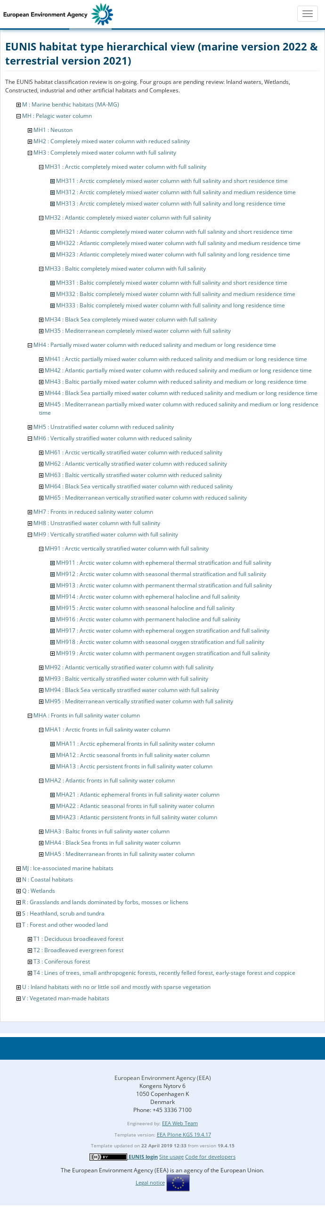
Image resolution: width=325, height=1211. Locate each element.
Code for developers (210, 1156)
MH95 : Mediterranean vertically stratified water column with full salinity (139, 701)
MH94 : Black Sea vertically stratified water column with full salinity (132, 690)
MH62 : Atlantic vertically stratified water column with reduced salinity (136, 464)
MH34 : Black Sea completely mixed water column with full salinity (131, 319)
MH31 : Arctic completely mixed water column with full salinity (125, 167)
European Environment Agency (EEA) (162, 1078)
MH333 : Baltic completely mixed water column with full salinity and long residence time (170, 305)
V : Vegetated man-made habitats (65, 998)
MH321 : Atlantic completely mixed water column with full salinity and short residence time (174, 232)
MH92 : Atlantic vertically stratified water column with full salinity (129, 667)
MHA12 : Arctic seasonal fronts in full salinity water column (133, 755)
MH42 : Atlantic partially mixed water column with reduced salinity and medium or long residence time (178, 370)
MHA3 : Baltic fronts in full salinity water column (107, 831)
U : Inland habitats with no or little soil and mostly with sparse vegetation (116, 987)
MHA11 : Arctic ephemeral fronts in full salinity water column (135, 744)
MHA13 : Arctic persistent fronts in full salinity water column (134, 766)
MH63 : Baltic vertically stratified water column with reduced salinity (133, 475)
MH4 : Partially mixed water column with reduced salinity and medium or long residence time (154, 345)
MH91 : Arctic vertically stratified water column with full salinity (127, 548)
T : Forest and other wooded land (65, 925)
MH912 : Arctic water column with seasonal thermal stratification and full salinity (161, 574)
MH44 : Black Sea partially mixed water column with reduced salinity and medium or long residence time (181, 393)
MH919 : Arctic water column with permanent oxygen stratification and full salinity (163, 653)
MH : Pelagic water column (57, 116)
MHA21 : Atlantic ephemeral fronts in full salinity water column (137, 795)
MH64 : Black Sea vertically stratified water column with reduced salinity (139, 486)
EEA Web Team (180, 1123)
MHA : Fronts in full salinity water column (86, 715)
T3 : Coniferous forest (61, 961)
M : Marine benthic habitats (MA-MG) (70, 104)
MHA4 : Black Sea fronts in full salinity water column (112, 843)
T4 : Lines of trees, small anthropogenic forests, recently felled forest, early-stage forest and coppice (164, 973)
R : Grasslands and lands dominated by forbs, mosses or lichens (105, 902)
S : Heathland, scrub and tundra (63, 913)
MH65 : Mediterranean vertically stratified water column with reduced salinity (146, 498)
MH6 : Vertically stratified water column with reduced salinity (112, 438)
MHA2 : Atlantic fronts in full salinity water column (110, 780)
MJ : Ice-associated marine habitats (68, 868)
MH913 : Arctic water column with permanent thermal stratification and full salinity (164, 585)
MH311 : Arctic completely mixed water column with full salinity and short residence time (172, 181)
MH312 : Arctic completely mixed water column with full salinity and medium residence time (176, 192)
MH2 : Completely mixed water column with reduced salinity (111, 141)
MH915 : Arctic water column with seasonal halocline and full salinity (145, 608)
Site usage (171, 1156)
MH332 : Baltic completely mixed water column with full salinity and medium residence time (175, 294)
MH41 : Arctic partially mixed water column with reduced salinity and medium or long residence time (176, 359)
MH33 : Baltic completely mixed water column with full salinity (125, 268)
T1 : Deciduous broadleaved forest (78, 939)
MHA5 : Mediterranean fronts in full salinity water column (120, 854)
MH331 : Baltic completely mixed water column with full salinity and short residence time (171, 283)
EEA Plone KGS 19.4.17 (184, 1134)
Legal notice (150, 1182)
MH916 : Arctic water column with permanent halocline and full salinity (148, 619)
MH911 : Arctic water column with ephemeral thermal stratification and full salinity (163, 563)
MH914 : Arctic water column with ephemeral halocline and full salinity (148, 597)
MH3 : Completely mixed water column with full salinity (104, 152)
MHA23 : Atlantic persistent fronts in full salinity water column (136, 817)
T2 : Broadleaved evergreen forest (78, 950)
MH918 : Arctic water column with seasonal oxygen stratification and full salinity (160, 642)
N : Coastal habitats (47, 879)
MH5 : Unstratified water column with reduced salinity (103, 427)
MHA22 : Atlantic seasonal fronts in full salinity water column (135, 806)
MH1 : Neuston (53, 130)
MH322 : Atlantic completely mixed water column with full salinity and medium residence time (178, 243)
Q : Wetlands (38, 891)
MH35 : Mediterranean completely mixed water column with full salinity (138, 331)
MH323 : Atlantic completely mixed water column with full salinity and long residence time (173, 254)
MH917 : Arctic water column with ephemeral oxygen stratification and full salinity (162, 630)
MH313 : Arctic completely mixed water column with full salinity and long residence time (170, 203)
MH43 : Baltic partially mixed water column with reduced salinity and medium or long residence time (176, 382)
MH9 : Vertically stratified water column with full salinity (105, 534)
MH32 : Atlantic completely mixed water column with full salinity (128, 218)
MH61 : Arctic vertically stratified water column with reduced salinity (133, 452)
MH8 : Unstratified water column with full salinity (96, 523)
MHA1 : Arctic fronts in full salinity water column (107, 729)
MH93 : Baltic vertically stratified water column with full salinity (126, 679)
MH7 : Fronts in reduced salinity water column (93, 512)
